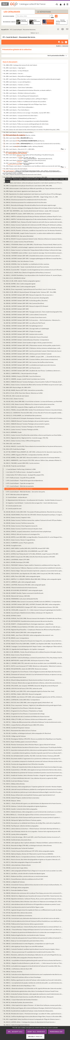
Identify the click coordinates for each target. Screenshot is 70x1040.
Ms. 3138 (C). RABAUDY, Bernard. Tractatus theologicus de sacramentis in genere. (26, 421)
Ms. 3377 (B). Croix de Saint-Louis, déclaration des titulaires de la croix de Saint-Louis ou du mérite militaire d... (33, 918)
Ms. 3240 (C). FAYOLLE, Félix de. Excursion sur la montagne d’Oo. (22, 534)
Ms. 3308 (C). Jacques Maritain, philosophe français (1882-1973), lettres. (24, 725)
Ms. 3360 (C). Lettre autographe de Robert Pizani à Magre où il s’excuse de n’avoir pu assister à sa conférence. (33, 871)
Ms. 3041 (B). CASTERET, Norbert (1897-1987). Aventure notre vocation (23, 334)
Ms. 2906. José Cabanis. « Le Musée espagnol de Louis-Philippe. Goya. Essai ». (25, 104)
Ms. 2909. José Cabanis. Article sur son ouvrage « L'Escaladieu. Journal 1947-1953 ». (27, 113)
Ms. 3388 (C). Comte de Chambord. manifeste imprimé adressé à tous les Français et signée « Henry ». (32, 949)
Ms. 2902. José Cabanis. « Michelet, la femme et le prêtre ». (20, 93)
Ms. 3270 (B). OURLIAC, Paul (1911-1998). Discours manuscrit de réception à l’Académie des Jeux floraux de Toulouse (33, 618)
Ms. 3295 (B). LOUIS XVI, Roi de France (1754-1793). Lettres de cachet (23, 688)
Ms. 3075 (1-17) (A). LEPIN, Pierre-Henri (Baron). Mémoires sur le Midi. (23, 393)
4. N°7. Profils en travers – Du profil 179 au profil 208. (20, 478)
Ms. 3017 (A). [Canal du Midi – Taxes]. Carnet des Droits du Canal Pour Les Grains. (26, 267)
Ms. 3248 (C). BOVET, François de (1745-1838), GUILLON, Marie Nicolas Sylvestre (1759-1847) (29, 557)
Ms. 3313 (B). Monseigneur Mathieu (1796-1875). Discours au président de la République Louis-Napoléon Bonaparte (33, 739)
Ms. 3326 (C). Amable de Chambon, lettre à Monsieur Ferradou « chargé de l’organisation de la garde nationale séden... (33, 775)
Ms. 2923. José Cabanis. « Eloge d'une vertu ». (16, 152)
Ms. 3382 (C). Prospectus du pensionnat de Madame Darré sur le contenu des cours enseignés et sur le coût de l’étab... (33, 932)
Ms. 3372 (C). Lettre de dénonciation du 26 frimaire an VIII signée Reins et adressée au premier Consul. (32, 904)
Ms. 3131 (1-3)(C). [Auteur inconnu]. (14, 399)
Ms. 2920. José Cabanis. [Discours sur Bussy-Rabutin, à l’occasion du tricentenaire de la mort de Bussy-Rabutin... (33, 143)
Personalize (56, 1031)
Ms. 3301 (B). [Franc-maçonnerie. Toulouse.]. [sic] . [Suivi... (33, 705)
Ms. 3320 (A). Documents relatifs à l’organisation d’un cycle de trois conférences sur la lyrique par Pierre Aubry (33, 758)
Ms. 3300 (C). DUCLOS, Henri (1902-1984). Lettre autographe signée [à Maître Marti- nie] (28, 702)
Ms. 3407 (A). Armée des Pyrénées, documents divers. (18, 1002)
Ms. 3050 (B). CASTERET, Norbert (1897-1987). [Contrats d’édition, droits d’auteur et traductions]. (31, 359)
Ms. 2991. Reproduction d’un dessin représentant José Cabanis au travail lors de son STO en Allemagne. (33, 194)
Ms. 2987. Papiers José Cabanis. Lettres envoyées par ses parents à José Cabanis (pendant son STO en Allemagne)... (33, 183)
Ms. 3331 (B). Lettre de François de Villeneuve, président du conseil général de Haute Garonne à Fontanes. (33, 789)
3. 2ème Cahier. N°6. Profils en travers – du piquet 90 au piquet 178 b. (25, 475)
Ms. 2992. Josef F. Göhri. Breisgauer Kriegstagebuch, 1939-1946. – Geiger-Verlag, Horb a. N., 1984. (31, 197)
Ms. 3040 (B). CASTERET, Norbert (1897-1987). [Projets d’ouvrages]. (22, 331)
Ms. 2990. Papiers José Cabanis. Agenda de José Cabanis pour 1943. (22, 191)
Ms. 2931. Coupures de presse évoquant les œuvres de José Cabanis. (23, 174)
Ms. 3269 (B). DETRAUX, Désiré (12, 615)
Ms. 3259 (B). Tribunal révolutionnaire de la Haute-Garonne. (20, 587)
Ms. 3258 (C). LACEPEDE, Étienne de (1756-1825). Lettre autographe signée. (25, 585)
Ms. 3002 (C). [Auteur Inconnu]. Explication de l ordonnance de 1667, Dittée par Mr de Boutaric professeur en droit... (33, 225)
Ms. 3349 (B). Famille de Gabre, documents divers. (17, 840)
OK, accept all (15, 1031)
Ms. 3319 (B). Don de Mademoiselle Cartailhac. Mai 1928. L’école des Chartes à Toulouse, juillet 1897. (32, 756)
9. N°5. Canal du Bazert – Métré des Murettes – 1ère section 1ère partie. (25, 492)
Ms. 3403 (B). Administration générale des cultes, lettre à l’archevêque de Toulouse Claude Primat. (31, 991)
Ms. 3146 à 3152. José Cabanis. (12, 443)
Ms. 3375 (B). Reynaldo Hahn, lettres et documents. (18, 913)
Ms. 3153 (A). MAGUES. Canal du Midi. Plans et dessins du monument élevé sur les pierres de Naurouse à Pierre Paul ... (33, 446)
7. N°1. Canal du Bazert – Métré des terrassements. (20, 486)
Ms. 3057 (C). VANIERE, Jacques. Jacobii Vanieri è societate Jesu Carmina (24, 379)
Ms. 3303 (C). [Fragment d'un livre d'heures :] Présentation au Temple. (23, 711)
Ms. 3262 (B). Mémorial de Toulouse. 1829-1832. (17, 596)
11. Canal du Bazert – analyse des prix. (16, 497)
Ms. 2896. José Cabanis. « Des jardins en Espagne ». (18, 76)
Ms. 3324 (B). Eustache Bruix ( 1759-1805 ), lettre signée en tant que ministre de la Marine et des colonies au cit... (33, 770)
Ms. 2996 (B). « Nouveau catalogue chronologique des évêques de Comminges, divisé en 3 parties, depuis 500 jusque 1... (33, 208)
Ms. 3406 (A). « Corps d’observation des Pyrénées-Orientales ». (21, 999)
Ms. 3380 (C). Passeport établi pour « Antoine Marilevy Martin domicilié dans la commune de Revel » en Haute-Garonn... (33, 927)
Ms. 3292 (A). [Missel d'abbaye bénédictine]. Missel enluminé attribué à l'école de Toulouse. (29, 680)
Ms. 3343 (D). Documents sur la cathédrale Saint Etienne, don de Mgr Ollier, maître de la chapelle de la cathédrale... (33, 823)
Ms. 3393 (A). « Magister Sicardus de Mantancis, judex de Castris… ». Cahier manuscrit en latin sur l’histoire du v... (33, 963)
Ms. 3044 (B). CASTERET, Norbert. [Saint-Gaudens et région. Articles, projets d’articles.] (28, 342)
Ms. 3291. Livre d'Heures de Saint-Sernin (15, 677)
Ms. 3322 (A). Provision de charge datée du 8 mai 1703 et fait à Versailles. (24, 764)
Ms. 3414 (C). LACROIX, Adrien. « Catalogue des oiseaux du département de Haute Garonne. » (30, 1022)
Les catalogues (12, 11)
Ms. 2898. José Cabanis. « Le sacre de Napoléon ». (17, 82)
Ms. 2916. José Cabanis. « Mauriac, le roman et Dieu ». (19, 132)
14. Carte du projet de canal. (14, 506)
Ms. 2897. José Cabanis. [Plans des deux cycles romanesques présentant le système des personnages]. (32, 79)
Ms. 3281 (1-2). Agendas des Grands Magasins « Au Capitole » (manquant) (24, 649)
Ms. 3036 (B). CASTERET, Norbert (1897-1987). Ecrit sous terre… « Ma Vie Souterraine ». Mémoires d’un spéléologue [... (33, 320)
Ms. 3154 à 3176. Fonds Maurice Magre (14, 449)
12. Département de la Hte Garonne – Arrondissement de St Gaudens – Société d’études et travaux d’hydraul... (34, 500)
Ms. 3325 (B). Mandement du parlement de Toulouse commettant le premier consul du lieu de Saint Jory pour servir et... (33, 772)
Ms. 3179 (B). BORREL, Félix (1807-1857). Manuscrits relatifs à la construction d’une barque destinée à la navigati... (33, 457)
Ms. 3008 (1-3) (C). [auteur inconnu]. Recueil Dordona (19, 242)
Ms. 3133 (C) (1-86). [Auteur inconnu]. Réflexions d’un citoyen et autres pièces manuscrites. (29, 404)
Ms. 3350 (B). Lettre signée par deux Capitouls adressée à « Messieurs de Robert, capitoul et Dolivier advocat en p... (33, 843)
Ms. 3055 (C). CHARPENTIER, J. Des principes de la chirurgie (20, 373)
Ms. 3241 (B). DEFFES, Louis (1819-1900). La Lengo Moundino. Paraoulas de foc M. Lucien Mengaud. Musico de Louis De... (33, 537)
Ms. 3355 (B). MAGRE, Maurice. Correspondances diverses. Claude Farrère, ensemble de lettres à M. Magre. (33, 857)
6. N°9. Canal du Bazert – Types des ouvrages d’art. (20, 483)
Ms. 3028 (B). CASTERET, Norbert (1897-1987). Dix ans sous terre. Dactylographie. (26, 298)
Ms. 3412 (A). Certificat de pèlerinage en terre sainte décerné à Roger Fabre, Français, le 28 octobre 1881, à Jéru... (33, 1016)
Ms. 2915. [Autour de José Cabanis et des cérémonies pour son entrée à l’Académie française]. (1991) (32, 129)
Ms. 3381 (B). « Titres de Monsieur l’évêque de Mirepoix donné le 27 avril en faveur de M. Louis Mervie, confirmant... (33, 929)
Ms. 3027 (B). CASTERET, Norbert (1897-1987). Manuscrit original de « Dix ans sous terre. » (29, 295)
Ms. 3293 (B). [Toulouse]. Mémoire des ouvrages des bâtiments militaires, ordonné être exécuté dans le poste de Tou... (33, 683)
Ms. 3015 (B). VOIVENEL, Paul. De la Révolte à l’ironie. (19, 261)
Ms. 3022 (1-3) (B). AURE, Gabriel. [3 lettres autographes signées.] (22, 281)
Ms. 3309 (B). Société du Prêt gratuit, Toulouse (17, 728)
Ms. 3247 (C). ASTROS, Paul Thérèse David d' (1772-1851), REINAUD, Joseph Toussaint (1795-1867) (31, 554)
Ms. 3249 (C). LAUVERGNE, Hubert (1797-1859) (16, 559)
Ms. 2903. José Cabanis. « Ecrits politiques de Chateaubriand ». (21, 96)
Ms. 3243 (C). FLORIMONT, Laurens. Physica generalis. (19, 543)
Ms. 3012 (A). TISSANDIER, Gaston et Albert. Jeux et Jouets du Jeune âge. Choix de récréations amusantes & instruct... (33, 253)
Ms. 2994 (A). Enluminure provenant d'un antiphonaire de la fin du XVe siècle (25, 202)
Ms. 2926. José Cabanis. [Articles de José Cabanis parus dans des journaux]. (25, 160)
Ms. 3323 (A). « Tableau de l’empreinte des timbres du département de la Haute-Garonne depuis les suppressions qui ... (33, 767)
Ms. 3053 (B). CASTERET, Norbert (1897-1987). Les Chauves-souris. (22, 368)
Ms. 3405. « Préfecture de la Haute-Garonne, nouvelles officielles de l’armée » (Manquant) (29, 997)
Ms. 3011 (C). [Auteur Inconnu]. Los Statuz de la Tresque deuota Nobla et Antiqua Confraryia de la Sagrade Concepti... (33, 250)
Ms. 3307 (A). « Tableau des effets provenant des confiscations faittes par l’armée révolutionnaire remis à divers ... (33, 722)
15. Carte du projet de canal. (14, 508)
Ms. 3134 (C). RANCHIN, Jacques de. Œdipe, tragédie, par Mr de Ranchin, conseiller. (27, 407)
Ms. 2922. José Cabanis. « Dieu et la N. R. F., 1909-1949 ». (19, 149)
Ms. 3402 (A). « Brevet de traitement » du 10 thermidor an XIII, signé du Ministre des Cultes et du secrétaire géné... (33, 988)
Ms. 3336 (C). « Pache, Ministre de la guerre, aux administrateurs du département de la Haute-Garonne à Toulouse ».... (33, 803)
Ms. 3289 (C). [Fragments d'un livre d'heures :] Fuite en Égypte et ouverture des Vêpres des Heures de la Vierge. (33, 672)
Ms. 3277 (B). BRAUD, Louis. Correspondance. (16, 638)
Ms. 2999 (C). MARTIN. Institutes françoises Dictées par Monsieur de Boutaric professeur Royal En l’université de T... (33, 216)
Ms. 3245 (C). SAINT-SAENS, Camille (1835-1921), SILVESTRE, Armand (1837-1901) (26, 548)
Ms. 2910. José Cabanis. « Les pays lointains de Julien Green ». (21, 115)
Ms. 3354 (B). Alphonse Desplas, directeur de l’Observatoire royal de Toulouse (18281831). (29, 854)
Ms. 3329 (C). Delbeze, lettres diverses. (14, 784)
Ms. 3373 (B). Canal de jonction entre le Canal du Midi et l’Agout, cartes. (24, 907)
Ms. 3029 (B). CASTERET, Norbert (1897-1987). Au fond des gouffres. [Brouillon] (26, 300)
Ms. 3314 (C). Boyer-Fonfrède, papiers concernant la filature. (20, 742)
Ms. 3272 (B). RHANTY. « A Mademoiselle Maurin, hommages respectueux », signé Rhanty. (29, 624)
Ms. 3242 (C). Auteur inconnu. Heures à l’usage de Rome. (19, 540)
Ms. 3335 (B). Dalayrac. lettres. (12, 800)
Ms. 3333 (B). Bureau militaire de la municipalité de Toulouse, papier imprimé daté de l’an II (29, 795)
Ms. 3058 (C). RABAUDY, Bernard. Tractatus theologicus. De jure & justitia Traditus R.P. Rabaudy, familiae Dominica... (33, 382)
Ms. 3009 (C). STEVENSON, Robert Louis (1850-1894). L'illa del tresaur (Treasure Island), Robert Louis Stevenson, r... (33, 244)
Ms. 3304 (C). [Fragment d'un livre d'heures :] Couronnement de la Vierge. (24, 714)
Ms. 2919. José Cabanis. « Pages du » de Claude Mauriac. (24, 141)
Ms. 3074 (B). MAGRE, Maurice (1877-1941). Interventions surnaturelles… (24, 390)
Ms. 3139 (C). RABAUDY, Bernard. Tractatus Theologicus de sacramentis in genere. (27, 424)
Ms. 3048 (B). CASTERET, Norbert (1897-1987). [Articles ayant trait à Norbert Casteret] (27, 354)
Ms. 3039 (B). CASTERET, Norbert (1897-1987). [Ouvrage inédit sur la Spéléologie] (26, 328)
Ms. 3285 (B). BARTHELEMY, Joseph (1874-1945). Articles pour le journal (26, 660)
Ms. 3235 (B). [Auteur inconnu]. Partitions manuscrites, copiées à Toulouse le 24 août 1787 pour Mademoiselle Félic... (33, 520)
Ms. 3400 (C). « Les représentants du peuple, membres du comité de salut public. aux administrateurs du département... (33, 983)
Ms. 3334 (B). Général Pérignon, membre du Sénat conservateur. (21, 798)
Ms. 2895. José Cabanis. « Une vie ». (13, 73)
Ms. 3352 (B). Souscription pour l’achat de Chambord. (19, 848)
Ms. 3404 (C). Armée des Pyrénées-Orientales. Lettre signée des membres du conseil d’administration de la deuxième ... (33, 994)
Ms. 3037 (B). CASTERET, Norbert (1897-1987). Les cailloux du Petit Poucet (24, 323)
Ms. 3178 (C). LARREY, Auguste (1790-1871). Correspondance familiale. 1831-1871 (26, 455)
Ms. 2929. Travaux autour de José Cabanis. (16, 169)
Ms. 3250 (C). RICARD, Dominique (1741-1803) (16, 562)
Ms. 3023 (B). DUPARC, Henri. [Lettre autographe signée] (19, 284)
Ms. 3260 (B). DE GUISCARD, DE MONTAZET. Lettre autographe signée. (23, 590)
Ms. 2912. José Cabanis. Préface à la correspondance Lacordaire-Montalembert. (26, 121)
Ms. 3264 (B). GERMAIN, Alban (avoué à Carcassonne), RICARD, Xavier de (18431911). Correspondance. (32, 601)
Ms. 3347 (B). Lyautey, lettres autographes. (15, 834)
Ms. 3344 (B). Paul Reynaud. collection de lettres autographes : (21, 826)
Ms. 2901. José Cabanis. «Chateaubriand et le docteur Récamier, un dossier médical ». (28, 90)
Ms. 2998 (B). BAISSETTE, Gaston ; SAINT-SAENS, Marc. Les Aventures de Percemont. (27, 213)
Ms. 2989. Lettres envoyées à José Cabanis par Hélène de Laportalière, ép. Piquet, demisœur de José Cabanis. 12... (33, 188)
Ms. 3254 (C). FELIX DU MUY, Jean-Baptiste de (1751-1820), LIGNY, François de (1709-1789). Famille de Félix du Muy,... (33, 573)
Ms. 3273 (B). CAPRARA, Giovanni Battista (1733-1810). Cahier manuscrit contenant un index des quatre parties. (33, 627)
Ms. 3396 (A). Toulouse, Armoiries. (13, 971)
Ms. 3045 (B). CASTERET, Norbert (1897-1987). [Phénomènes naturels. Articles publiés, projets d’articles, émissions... (33, 345)
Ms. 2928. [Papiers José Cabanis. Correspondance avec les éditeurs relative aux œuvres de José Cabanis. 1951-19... (33, 166)
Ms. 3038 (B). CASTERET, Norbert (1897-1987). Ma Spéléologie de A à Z (23, 326)
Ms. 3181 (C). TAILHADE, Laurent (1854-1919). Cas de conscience (21, 463)
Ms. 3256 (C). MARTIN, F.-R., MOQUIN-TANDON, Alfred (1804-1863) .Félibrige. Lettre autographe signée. (32, 579)
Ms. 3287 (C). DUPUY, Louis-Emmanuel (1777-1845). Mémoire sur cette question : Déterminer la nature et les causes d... (33, 666)
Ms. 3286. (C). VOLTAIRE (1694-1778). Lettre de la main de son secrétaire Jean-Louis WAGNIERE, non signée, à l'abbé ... (33, 663)
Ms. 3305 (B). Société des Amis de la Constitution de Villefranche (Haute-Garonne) (26, 716)
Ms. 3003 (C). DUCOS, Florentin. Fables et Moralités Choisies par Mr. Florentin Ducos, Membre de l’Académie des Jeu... (33, 228)
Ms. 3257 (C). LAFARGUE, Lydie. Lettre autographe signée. (20, 582)
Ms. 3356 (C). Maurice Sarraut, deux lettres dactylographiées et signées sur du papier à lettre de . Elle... (33, 859)
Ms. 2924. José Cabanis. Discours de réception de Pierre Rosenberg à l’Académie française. (29, 155)
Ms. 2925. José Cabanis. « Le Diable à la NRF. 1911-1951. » (20, 157)
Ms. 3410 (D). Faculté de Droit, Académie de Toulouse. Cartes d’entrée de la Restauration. (28, 1011)
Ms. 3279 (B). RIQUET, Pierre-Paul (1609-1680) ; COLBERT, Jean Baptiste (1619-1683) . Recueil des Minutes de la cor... (33, 643)
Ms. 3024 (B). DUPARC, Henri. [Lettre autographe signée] (19, 286)
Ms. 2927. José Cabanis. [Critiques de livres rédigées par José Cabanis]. (23, 163)
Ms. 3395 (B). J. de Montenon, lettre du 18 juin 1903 (18, 969)
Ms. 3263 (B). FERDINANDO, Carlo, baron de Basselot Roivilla (21, 599)
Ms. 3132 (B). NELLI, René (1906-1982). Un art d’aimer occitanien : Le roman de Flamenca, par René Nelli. (33, 401)
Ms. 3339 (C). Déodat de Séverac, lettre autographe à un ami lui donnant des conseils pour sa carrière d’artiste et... (33, 812)
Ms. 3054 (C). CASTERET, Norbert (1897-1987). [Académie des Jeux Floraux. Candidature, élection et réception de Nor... (33, 370)
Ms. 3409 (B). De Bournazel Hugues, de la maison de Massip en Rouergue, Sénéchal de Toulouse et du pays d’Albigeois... (33, 1008)
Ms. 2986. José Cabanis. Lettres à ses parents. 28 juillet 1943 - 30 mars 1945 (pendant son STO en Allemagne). (33, 180)
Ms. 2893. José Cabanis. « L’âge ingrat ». (15, 68)
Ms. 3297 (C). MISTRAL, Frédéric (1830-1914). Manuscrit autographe (22, 694)
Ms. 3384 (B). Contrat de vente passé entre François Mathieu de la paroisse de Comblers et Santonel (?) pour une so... (33, 938)
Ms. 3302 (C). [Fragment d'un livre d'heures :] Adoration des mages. (22, 708)
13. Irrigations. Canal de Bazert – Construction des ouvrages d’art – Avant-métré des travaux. (32, 503)
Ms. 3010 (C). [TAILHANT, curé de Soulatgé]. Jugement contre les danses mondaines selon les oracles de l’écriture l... (33, 247)
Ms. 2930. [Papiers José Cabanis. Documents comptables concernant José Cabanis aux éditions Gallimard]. (33, 171)
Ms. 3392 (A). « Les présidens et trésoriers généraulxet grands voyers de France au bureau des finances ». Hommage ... (33, 960)
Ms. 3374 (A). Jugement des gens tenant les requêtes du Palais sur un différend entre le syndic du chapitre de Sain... (33, 910)
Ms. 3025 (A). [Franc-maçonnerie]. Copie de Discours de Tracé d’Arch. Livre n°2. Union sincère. (30, 289)
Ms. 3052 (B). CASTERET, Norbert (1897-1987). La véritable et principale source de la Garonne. (30, 365)
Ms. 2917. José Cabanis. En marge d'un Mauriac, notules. (20, 135)
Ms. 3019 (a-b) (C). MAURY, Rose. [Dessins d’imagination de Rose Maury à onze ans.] (27, 272)
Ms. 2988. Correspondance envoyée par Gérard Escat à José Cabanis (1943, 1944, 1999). (28, 185)
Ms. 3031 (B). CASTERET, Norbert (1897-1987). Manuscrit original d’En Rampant (26, 306)
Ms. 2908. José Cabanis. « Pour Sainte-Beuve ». (17, 110)
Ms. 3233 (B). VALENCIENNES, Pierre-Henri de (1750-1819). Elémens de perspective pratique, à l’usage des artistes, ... (33, 515)
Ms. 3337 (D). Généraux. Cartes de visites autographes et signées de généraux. (25, 806)
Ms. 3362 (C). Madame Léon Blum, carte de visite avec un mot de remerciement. (26, 876)
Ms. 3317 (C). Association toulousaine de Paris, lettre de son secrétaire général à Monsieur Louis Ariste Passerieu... (33, 750)
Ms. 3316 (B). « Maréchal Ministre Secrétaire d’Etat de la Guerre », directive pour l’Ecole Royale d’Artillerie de (33, 747)
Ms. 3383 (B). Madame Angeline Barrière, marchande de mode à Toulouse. (24, 935)
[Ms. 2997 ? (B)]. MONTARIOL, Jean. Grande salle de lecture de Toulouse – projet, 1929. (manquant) (31, 211)
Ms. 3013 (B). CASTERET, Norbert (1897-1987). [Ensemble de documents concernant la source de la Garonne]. (33, 256)
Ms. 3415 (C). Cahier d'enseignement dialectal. (17, 1025)
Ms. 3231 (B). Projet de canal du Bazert (14, 466)
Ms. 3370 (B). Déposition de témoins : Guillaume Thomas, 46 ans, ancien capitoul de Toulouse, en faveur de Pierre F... (33, 899)
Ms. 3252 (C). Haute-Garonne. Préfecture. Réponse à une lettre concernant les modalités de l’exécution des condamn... (33, 568)
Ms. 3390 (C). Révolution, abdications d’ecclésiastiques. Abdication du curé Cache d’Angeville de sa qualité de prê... (33, 955)
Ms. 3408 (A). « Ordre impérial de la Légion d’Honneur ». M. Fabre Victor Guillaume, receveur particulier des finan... (33, 1005)
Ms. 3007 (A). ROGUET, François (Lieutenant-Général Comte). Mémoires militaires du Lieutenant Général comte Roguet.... (33, 239)
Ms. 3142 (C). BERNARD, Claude (12, 432)
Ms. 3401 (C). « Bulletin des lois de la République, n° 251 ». (20, 985)
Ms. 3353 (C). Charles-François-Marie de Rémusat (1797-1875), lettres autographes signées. (29, 851)
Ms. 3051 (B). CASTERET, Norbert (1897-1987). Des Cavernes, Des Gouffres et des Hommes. (29, 362)
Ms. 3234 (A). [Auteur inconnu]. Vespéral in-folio (17, 517)
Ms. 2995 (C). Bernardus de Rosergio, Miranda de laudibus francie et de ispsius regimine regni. (30, 205)
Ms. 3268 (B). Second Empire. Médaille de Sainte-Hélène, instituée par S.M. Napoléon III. (28, 613)
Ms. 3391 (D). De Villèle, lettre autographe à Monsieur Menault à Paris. (23, 957)
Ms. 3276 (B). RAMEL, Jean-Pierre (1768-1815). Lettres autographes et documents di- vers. (29, 635)
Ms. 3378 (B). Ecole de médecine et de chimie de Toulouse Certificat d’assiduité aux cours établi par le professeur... (33, 921)
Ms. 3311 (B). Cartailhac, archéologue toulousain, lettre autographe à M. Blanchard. (27, 733)
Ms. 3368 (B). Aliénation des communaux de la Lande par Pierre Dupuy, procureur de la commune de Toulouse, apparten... (33, 893)
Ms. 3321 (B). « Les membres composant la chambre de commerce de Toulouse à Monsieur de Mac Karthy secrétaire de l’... (33, 761)
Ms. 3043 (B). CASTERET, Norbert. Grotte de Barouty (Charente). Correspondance (26, 340)
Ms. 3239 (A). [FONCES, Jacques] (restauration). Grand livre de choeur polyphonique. (27, 531)
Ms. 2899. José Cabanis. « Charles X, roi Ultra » (17, 85)
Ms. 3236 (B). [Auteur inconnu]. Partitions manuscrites (19, 523)
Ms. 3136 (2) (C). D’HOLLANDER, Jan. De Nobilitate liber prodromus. (23, 415)
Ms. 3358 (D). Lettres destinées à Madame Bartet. (17, 865)
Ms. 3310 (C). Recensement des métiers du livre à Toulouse (20, 730)
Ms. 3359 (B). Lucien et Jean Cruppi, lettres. (16, 868)
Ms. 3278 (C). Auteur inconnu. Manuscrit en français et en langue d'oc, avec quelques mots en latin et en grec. (33, 641)
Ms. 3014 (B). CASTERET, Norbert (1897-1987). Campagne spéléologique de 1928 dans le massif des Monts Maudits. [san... (33, 258)
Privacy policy (35, 1036)
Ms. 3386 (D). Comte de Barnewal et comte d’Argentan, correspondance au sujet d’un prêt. (29, 943)
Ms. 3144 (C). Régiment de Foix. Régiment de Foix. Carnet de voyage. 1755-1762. (26, 438)
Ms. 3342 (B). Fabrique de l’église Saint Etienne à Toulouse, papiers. (22, 820)
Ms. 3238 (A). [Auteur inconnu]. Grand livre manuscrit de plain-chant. (23, 529)
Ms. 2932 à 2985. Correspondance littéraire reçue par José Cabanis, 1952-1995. (25, 177)
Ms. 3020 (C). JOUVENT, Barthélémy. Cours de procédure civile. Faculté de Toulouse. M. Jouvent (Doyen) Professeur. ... (33, 275)
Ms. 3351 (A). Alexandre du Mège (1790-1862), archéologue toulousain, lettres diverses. (28, 845)
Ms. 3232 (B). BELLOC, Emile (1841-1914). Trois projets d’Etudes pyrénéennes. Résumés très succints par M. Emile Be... (33, 512)
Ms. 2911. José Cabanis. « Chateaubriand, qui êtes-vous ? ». (20, 118)
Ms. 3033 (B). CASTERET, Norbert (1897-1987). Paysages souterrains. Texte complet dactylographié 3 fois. (33, 312)
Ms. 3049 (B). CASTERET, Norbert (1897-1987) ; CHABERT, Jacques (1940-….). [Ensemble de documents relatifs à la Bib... (33, 356)
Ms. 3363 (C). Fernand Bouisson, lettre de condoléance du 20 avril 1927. (23, 879)
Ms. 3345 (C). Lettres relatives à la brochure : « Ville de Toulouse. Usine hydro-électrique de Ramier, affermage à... (33, 828)
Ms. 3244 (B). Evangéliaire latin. (13, 545)
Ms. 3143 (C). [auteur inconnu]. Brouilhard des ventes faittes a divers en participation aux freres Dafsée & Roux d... (33, 435)
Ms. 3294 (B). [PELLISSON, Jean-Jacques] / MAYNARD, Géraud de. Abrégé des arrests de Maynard (31, 686)
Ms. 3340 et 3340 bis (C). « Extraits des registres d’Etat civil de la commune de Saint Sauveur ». (30, 814)
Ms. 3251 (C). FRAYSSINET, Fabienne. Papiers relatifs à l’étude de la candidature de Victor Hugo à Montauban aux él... (33, 565)
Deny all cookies (36, 1031)
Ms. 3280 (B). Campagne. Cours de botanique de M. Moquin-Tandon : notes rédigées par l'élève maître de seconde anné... (33, 646)
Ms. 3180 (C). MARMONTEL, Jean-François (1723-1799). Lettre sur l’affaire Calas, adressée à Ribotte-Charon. (33, 460)
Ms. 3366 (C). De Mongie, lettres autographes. (16, 887)
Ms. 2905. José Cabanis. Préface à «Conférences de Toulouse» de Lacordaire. (25, 101)
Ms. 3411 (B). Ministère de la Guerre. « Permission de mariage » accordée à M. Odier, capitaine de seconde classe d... (33, 1013)
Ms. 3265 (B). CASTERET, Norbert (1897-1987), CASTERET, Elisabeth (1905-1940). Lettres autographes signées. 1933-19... (33, 604)
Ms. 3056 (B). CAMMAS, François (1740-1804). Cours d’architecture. (22, 376)
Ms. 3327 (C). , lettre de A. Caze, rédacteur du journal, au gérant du (30, 778)
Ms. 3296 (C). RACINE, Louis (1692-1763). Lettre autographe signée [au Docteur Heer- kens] (29, 691)
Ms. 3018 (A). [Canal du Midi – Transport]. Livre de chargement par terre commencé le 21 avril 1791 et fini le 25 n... (33, 270)
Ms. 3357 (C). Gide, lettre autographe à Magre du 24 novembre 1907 (22, 862)
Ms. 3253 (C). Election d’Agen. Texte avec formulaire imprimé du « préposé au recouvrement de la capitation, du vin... (33, 571)
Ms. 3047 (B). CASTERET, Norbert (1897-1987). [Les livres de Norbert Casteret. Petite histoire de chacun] (32, 351)
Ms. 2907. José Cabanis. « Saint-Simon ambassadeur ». (19, 107)
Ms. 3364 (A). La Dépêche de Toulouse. (14, 882)
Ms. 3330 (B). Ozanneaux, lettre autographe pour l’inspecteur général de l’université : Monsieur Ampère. (33, 786)
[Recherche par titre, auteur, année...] (33, 16)
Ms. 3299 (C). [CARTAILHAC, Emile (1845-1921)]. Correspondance (22, 700)
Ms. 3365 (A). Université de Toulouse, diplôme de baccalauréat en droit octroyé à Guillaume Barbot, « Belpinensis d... (33, 885)
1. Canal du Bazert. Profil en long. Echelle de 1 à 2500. (21, 469)
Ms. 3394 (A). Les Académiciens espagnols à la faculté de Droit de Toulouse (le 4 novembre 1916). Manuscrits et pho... (33, 966)
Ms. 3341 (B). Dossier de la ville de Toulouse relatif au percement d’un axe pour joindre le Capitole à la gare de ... (33, 817)
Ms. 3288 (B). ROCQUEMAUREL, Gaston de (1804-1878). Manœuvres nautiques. (26, 669)
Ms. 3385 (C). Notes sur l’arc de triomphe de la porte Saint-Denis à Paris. (24, 941)
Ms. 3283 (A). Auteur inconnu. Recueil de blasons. (17, 655)
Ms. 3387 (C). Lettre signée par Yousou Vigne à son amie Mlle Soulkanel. (24, 946)
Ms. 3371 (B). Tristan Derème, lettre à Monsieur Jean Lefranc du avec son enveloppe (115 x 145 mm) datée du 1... (33, 901)
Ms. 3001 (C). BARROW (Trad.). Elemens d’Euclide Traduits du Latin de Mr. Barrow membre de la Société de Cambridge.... (33, 222)
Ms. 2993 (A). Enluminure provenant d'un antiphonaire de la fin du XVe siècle (25, 199)
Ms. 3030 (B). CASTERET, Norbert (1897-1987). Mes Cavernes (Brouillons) (24, 303)
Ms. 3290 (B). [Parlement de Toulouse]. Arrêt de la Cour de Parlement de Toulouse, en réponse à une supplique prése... (33, 674)
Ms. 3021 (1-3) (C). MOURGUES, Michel (14, 278)
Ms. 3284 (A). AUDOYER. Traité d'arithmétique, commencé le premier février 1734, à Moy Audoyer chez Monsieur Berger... (33, 657)
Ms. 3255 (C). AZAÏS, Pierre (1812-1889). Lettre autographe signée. (22, 576)
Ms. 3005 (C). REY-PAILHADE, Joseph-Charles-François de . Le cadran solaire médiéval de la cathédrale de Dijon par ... (33, 233)
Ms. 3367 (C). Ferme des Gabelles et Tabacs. (16, 890)
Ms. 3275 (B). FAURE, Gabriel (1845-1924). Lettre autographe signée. (22, 632)
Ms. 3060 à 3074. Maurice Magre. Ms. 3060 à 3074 (17, 387)
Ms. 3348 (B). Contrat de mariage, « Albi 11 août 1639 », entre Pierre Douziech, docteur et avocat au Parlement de (33, 837)
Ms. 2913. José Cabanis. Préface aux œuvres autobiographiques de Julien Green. (26, 124)
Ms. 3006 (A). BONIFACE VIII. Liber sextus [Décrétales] (18, 236)
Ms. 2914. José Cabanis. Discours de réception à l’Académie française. (23, 127)
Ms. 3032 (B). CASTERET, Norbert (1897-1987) (16, 309)
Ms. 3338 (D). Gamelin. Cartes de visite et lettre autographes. (21, 809)
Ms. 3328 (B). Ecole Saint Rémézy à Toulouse (16, 781)
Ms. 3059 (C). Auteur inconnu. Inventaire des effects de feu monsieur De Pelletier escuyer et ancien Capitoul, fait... (33, 384)
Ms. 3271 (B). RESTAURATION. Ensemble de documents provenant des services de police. (28, 621)
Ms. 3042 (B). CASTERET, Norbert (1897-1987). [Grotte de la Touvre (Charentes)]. (26, 337)
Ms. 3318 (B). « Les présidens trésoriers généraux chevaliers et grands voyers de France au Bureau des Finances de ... (33, 753)
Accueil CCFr (5, 29)
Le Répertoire (44, 11)
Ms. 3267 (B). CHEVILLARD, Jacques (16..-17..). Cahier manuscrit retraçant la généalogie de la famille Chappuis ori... (33, 610)
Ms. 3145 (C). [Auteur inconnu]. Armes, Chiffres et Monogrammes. (22, 441)
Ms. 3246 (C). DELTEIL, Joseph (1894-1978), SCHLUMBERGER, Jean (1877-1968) (25, 551)
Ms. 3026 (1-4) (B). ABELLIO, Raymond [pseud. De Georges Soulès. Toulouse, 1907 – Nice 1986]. (30, 292)
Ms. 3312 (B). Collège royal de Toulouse (15, 736)
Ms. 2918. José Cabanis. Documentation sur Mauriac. (18, 138)
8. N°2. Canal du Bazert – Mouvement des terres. (19, 489)
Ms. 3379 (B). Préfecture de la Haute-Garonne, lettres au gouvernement (23, 924)
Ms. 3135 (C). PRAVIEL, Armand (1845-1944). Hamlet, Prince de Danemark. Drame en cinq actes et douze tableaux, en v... (33, 410)
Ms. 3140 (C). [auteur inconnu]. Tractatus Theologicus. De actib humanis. (24, 427)
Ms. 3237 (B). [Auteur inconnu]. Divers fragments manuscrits (20, 526)
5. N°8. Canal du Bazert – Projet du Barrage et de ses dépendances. (24, 480)
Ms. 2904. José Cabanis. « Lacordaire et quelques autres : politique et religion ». (26, 99)
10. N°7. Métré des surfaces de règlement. (17, 494)
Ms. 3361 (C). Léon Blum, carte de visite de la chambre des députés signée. (24, 873)
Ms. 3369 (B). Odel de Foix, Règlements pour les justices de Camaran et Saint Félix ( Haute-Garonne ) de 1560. (33, 896)
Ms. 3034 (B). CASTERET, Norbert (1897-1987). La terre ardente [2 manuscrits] (25, 314)
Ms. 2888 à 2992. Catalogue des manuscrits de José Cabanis (20, 65)
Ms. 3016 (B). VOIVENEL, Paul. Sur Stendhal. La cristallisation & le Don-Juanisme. (26, 264)
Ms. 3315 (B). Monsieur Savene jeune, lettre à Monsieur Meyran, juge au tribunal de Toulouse (29, 744)
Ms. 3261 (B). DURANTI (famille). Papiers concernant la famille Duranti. (24, 593)
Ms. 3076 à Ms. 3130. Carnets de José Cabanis (16, 396)
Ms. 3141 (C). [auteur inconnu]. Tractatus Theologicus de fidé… (21, 429)
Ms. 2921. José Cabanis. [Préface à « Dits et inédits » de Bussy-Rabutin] (23, 146)
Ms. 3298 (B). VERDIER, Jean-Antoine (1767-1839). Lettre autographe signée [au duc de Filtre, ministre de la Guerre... (33, 697)
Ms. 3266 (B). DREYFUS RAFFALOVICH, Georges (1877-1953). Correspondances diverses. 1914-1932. (31, 607)
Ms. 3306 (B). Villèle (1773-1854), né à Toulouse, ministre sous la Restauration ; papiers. (28, 719)
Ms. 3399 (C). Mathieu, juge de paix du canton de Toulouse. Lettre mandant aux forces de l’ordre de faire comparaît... (33, 980)
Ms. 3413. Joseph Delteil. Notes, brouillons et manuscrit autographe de (33, 1019)
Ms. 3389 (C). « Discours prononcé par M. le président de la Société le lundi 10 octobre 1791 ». (29, 952)
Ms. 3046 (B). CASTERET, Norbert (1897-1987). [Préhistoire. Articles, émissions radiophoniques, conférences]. (33, 348)
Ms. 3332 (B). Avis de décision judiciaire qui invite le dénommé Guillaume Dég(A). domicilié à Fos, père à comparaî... (33, 792)
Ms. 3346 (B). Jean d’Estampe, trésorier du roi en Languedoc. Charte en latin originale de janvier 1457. (32, 831)
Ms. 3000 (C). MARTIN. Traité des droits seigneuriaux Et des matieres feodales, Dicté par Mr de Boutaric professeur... (33, 219)
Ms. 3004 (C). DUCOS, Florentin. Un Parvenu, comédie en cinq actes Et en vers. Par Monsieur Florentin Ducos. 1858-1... (33, 230)
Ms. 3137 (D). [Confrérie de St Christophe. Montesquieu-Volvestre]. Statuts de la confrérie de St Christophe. (33, 418)
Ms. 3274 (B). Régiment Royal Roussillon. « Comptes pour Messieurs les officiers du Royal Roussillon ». (32, 629)
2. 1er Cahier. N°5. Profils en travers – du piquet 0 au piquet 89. (23, 472)
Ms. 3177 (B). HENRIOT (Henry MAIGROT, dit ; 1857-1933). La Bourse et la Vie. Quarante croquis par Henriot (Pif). (33, 452)
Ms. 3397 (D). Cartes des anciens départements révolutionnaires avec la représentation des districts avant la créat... (33, 974)
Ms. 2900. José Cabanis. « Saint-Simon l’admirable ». (18, 87)
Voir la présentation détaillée (56, 55)
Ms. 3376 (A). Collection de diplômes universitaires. (18, 915)
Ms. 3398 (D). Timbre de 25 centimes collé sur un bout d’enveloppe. (22, 977)
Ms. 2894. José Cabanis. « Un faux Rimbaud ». (16, 71)
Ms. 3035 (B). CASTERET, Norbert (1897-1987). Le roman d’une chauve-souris (25, 317)
